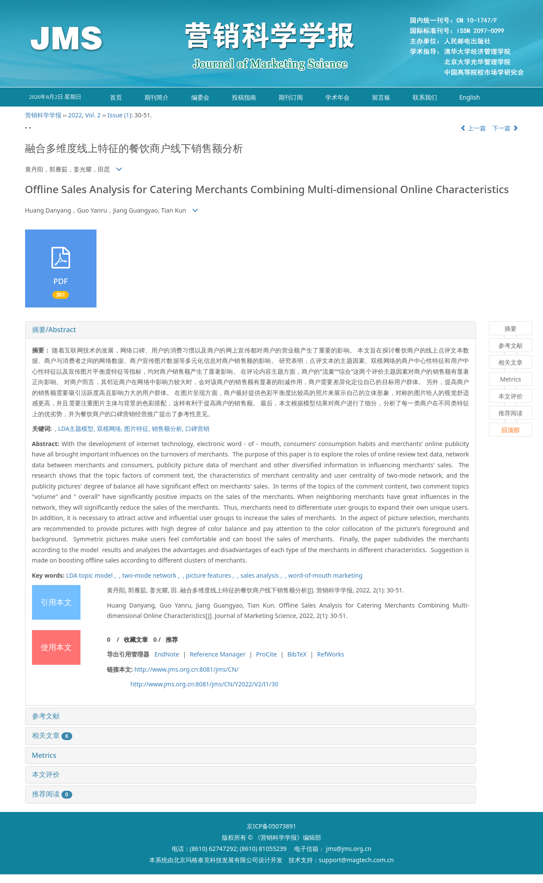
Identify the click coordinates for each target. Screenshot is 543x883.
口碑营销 (197, 428)
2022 (75, 115)
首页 (116, 97)
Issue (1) (120, 115)
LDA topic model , (92, 575)
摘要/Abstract (54, 329)
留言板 (381, 97)
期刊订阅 (291, 97)
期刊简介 (157, 97)
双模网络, (110, 428)
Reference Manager (217, 654)
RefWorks (330, 654)
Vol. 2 (93, 115)
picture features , (211, 575)
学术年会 (337, 97)
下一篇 (505, 128)
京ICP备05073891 (271, 826)
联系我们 (425, 97)
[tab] (251, 330)
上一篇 (473, 128)
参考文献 (46, 716)
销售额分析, (168, 428)
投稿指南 (244, 97)
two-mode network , (151, 575)
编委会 (200, 97)
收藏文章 (136, 639)
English (469, 97)
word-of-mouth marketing (325, 575)
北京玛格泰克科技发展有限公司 (216, 860)
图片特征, (137, 428)
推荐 (172, 639)
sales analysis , (262, 575)
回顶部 (510, 430)
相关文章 (52, 735)
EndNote (166, 654)
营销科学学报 (43, 115)
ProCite (266, 654)
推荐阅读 (52, 794)
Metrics (44, 755)
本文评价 (46, 774)
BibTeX (296, 654)
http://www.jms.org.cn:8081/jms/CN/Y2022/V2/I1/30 (205, 684)
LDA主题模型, (77, 428)
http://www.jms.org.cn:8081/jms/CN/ (186, 669)
